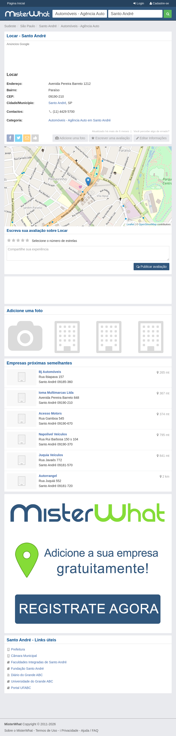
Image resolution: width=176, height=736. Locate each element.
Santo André (48, 26)
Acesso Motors (50, 413)
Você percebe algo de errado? (151, 131)
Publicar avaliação (151, 266)
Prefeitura (18, 649)
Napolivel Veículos (53, 434)
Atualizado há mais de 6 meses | (113, 131)
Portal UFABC (21, 688)
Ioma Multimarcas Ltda (56, 392)
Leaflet (130, 224)
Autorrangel (48, 476)
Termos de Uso (46, 730)
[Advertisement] (88, 57)
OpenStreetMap (148, 224)
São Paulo (27, 26)
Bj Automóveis (50, 372)
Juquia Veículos (51, 455)
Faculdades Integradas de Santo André (39, 662)
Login (138, 3)
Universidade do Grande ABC (32, 681)
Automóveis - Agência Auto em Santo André (80, 120)
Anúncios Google (18, 44)
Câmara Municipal (24, 656)
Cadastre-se (159, 3)
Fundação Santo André (27, 668)
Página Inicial (16, 3)
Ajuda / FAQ (89, 730)
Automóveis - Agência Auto (80, 26)
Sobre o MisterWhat (18, 730)
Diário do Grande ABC (27, 675)
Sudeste (10, 26)
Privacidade (70, 730)
